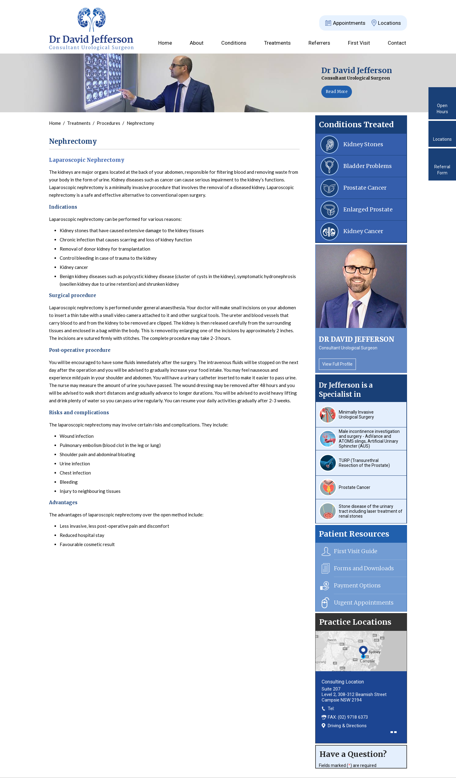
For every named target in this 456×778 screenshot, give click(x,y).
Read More (337, 91)
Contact (397, 43)
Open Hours (442, 108)
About (197, 43)
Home (165, 43)
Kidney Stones (363, 144)
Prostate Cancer (365, 187)
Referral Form (442, 169)
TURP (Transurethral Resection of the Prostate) (364, 463)
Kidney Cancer (363, 231)
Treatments (277, 43)
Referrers (319, 43)
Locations (389, 23)
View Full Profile (337, 364)
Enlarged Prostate (368, 209)
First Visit (359, 43)
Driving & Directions (347, 725)
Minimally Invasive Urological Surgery (356, 414)
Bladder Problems (367, 165)
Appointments (349, 23)
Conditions (233, 43)
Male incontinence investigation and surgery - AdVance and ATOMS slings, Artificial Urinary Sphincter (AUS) (369, 439)
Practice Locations (355, 622)
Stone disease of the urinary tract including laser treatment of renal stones (370, 511)
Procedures (109, 123)
